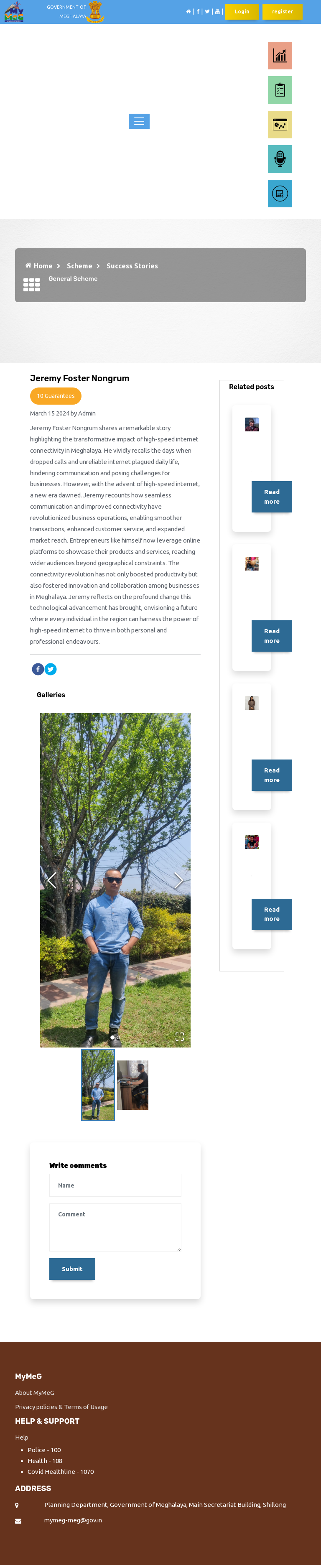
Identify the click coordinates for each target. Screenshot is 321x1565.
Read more (272, 496)
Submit (72, 1270)
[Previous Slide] (52, 881)
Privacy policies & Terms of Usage (63, 1408)
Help (22, 1439)
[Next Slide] (179, 881)
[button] (115, 881)
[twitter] (50, 670)
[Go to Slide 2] (118, 1038)
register (282, 12)
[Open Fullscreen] (179, 1037)
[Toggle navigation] (139, 122)
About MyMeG (35, 1394)
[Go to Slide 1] (112, 1039)
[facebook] (38, 670)
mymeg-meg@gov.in (74, 1521)
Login (242, 12)
